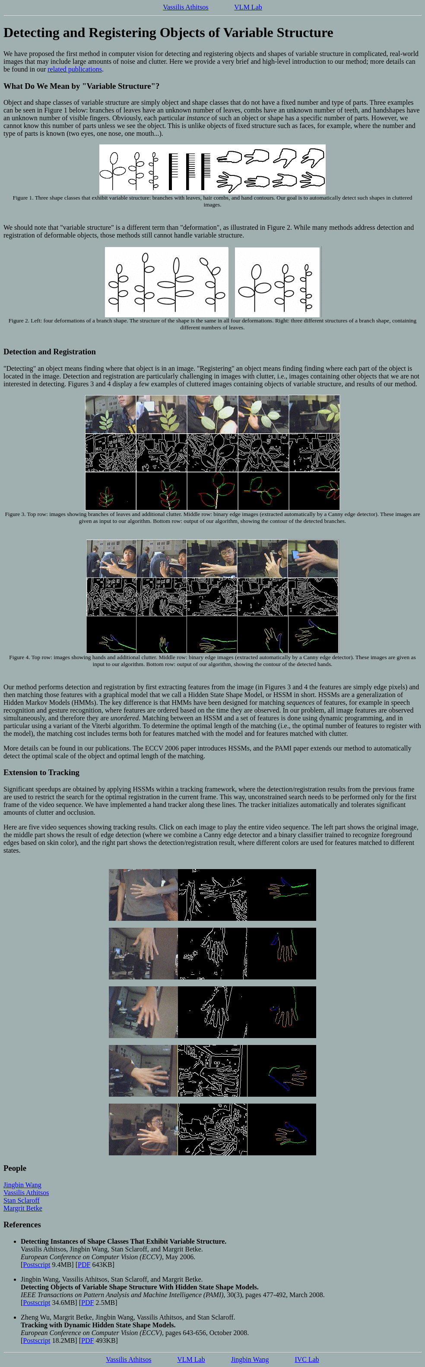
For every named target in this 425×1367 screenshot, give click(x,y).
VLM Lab (248, 7)
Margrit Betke (22, 1208)
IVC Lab (307, 1359)
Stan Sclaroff (21, 1200)
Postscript (36, 1264)
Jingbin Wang (22, 1185)
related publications (75, 69)
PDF (84, 1264)
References (22, 1224)
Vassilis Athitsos (185, 7)
